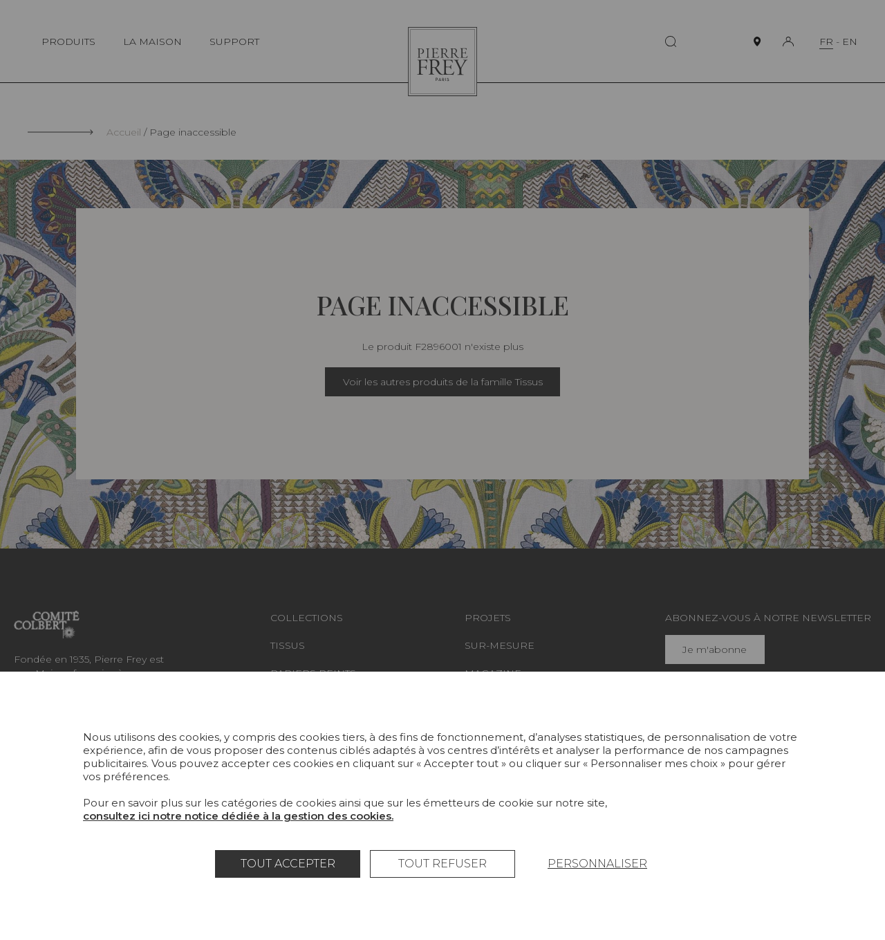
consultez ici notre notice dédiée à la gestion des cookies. (238, 815)
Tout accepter (288, 863)
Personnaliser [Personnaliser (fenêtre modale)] (597, 863)
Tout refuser (442, 863)
